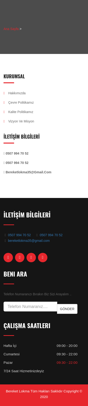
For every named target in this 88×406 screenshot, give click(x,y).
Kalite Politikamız (18, 112)
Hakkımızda (15, 93)
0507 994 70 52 (19, 235)
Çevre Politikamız (19, 102)
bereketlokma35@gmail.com (29, 241)
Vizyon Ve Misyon (19, 121)
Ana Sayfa (11, 29)
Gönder (67, 309)
